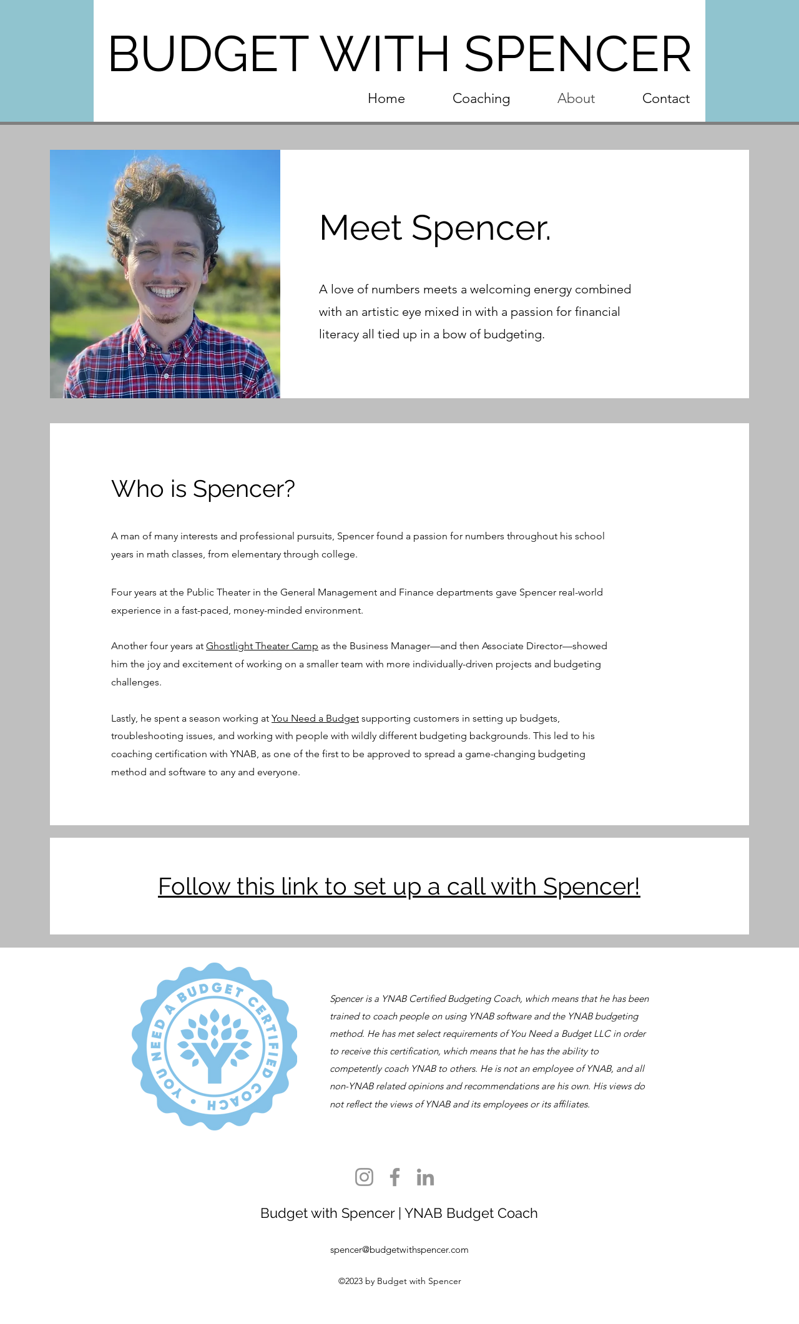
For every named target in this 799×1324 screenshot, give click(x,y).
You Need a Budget (315, 718)
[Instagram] (364, 1177)
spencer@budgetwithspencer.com (399, 1249)
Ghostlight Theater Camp (262, 646)
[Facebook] (395, 1177)
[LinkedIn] (425, 1177)
